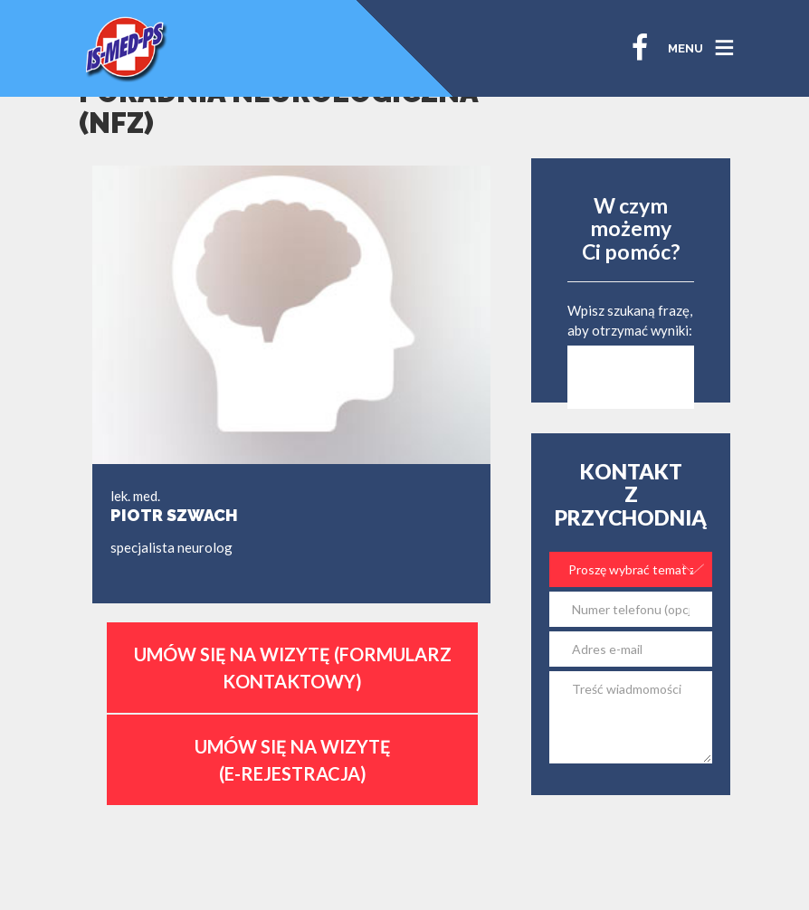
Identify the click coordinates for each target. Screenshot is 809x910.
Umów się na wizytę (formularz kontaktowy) (293, 667)
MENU (685, 48)
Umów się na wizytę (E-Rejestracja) (293, 759)
